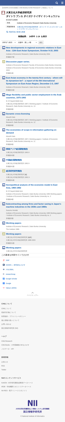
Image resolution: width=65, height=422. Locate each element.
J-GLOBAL (10, 269)
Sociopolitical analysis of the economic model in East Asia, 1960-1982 (31, 186)
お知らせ (4, 362)
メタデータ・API (7, 349)
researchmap (10, 274)
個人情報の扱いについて (10, 320)
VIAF (7, 260)
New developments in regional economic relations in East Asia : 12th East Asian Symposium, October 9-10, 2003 (33, 49)
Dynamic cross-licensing (18, 114)
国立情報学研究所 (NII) (9, 328)
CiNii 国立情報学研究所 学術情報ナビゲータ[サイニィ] (10, 3)
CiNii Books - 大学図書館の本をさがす (15, 345)
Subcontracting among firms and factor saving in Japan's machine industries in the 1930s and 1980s (33, 205)
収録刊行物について (8, 312)
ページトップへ (32, 295)
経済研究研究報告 (14, 171)
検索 (56, 2)
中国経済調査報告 (14, 160)
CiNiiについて (6, 308)
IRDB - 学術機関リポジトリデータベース (16, 387)
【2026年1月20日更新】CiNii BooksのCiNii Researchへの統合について (27, 8)
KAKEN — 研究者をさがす (15, 265)
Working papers (13, 223)
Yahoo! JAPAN (11, 288)
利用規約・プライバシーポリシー (13, 316)
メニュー (62, 2)
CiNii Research (6, 341)
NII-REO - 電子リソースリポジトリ (14, 391)
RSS (3, 366)
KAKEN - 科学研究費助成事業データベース (17, 383)
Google (8, 283)
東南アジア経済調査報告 (17, 149)
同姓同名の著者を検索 (17, 32)
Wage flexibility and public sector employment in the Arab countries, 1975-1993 (33, 96)
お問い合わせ (6, 324)
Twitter (3, 370)
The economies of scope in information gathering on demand (31, 131)
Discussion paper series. (18, 61)
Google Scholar (11, 279)
